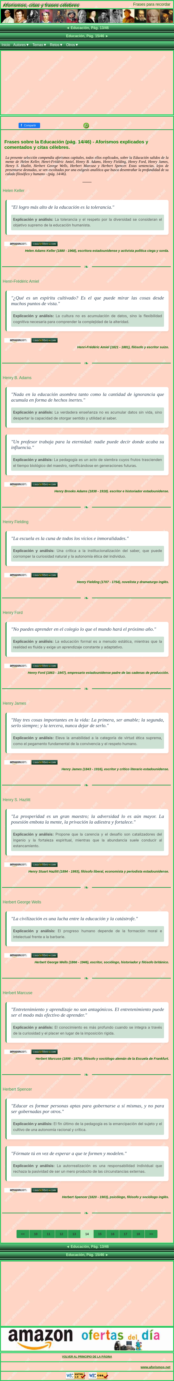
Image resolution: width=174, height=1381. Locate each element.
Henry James (14, 703)
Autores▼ (21, 45)
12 (61, 1234)
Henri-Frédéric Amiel (21, 281)
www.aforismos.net (155, 1367)
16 (112, 1234)
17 (125, 1234)
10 (36, 1234)
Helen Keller (13, 190)
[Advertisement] (87, 82)
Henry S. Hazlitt (16, 799)
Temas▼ (39, 45)
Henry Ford (13, 612)
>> (151, 1234)
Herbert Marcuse (17, 993)
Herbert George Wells (22, 902)
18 (138, 1234)
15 (100, 1234)
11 (48, 1234)
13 (74, 1234)
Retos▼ (56, 45)
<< (23, 1234)
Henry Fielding (15, 522)
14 (87, 1234)
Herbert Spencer (17, 1089)
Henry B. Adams (17, 377)
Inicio (6, 45)
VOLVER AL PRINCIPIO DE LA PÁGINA (87, 1356)
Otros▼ (72, 45)
